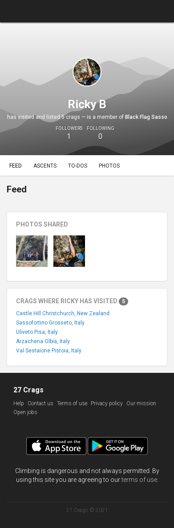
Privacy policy (107, 403)
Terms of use (72, 403)
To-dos (77, 166)
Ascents (45, 166)
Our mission (141, 403)
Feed (15, 166)
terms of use (139, 479)
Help (18, 403)
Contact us (40, 403)
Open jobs (25, 412)
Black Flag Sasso (146, 117)
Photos (109, 166)
